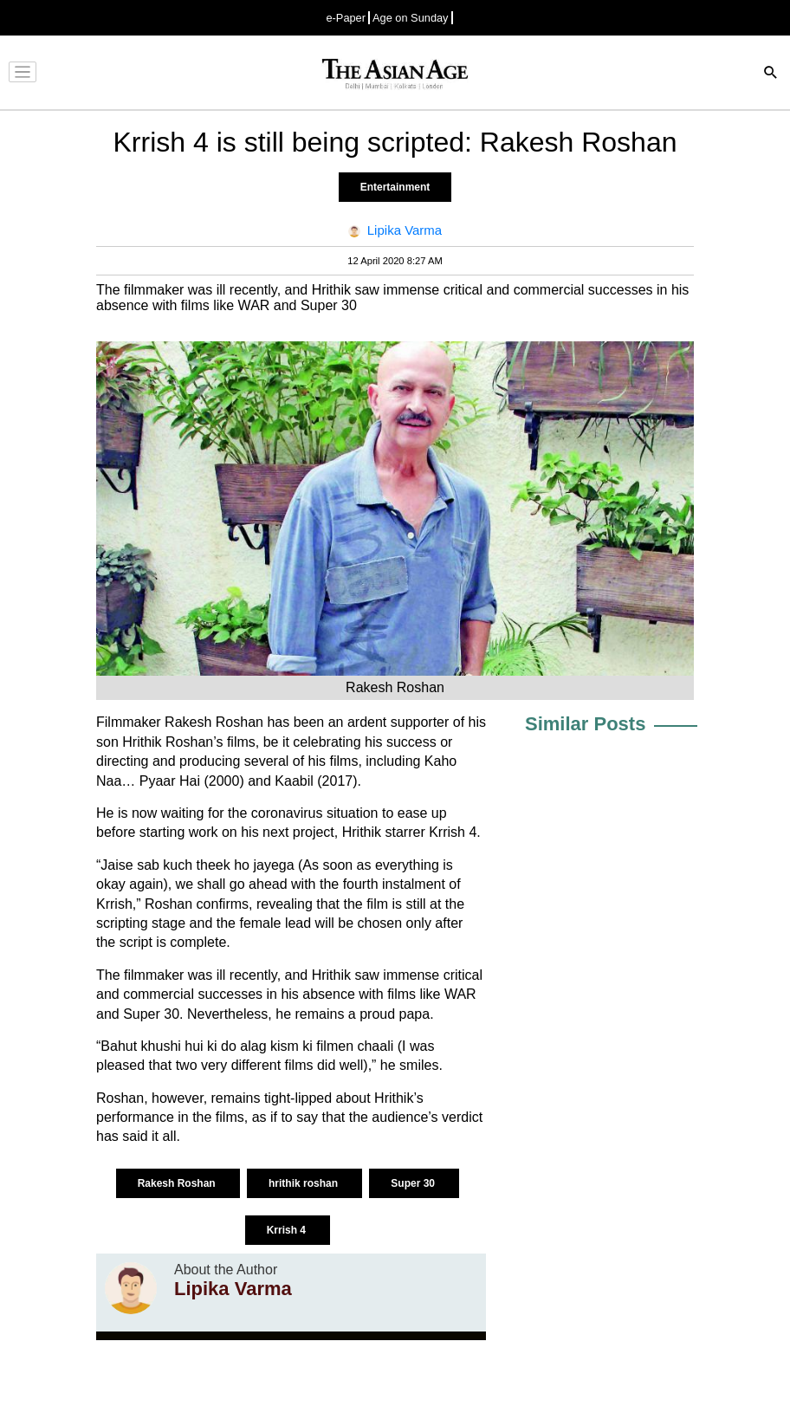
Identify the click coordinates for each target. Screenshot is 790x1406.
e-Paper (346, 17)
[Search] (771, 74)
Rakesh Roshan (178, 1183)
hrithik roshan (304, 1183)
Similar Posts (585, 724)
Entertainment (395, 187)
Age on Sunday (410, 17)
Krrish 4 (288, 1230)
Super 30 (414, 1183)
